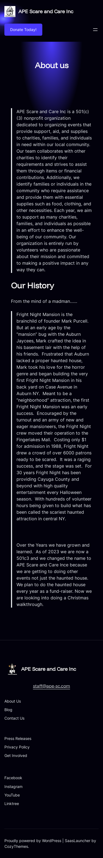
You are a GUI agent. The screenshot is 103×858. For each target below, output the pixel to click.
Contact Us (14, 718)
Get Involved (15, 755)
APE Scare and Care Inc (45, 11)
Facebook (13, 777)
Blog (8, 709)
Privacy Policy (17, 747)
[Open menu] (95, 29)
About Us (12, 701)
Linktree (11, 803)
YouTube (12, 795)
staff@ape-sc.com (51, 686)
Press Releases (17, 738)
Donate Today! (23, 29)
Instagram (13, 786)
